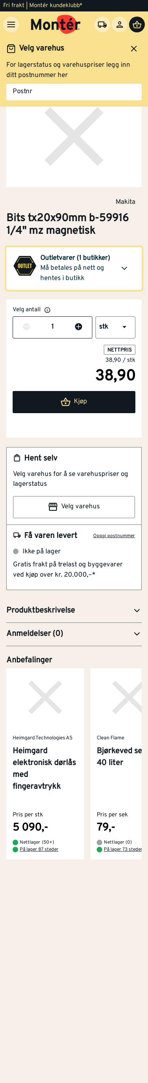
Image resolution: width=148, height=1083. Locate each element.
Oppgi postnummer (114, 536)
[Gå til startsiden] (56, 24)
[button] (74, 268)
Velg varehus (73, 506)
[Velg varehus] (102, 24)
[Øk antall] (78, 327)
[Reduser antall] (26, 327)
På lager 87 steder (39, 850)
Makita (125, 202)
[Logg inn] (119, 24)
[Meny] (11, 24)
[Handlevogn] (137, 24)
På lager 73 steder (123, 850)
